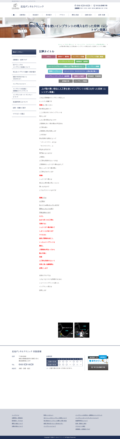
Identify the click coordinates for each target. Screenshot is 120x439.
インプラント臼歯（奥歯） (95, 56)
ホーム (60, 44)
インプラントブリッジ (66, 61)
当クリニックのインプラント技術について (55, 418)
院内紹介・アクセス (17, 420)
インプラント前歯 (78, 56)
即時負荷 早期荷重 (94, 76)
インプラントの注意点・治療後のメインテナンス (88, 415)
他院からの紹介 (79, 76)
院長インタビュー (48, 415)
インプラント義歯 (93, 66)
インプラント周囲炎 (80, 81)
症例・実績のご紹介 (80, 423)
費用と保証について (17, 423)
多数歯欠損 (65, 81)
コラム (48, 56)
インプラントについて (50, 426)
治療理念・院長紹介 (17, 418)
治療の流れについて (17, 426)
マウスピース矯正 (80, 426)
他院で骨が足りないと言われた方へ (53, 423)
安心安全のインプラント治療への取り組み (55, 420)
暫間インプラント (55, 71)
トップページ (15, 415)
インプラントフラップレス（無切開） (58, 76)
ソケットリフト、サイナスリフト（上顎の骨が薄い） (91, 44)
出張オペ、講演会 (63, 56)
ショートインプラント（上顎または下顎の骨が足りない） (66, 66)
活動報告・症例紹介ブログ (82, 429)
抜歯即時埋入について (81, 420)
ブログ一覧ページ (69, 44)
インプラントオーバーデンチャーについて (87, 418)
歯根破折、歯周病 (82, 61)
